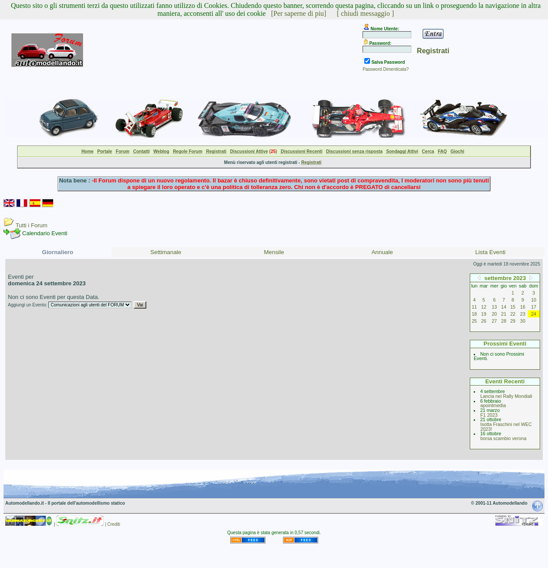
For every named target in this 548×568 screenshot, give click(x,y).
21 (503, 314)
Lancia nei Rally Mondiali (506, 396)
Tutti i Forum (31, 225)
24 (533, 314)
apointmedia (493, 405)
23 (523, 314)
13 (494, 306)
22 (512, 314)
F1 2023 (488, 415)
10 (533, 299)
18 (474, 314)
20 (494, 314)
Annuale (382, 252)
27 (494, 321)
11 (474, 306)
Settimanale (165, 252)
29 (512, 321)
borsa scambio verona (503, 438)
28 (503, 321)
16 (523, 306)
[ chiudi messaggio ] (365, 13)
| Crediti (112, 524)
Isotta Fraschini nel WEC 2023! (506, 427)
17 (533, 306)
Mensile (274, 252)
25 (474, 321)
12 (483, 306)
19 (483, 314)
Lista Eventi (490, 252)
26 (483, 321)
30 (523, 321)
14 (503, 306)
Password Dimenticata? (386, 69)
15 (512, 306)
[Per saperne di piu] (299, 13)
